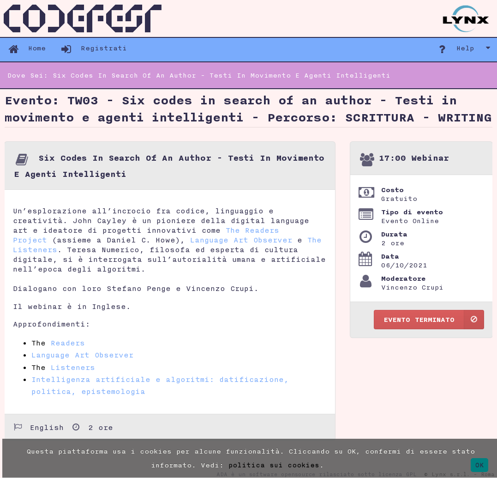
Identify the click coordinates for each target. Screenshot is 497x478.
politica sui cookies (273, 464)
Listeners (73, 367)
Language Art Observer (241, 240)
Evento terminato (434, 319)
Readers (68, 343)
